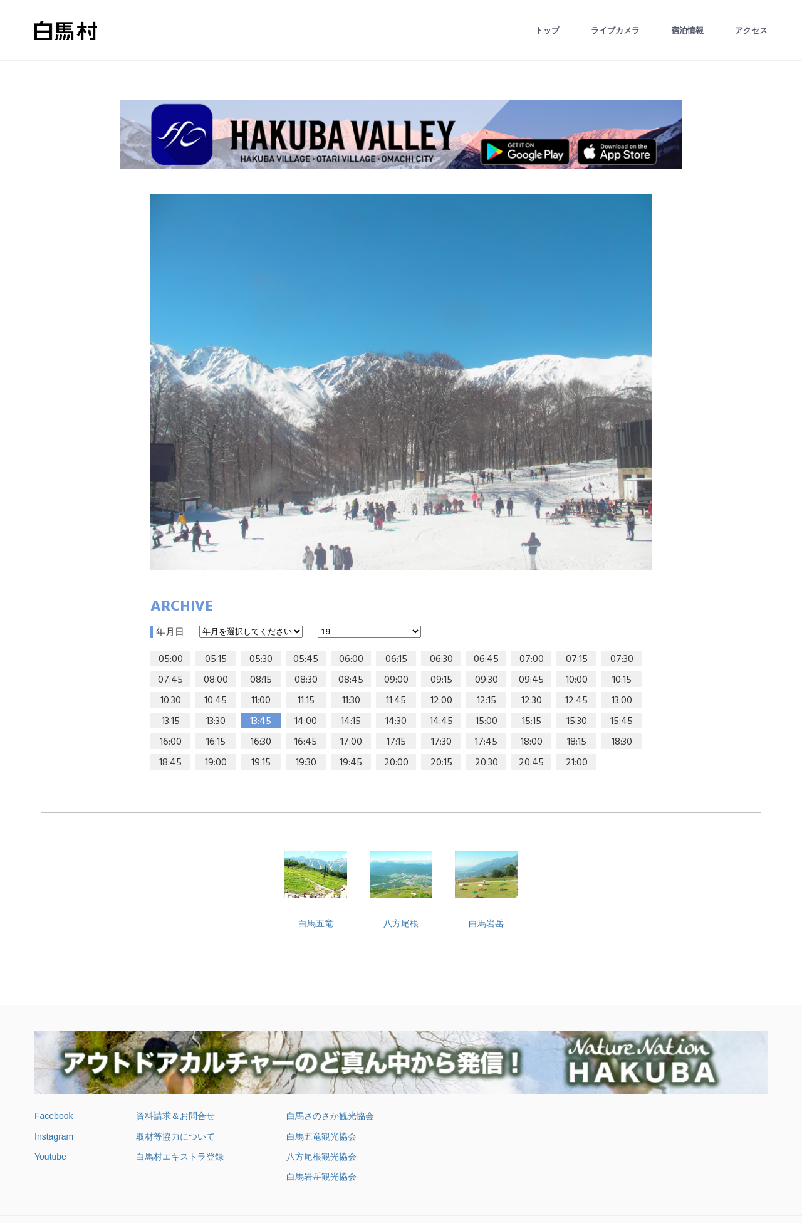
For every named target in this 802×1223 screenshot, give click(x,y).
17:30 (441, 742)
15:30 (576, 721)
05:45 (305, 659)
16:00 (171, 742)
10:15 (622, 680)
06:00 (351, 659)
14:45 (441, 721)
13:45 (260, 721)
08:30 (306, 680)
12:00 (441, 701)
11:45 (396, 701)
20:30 (486, 763)
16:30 (261, 742)
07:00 (531, 659)
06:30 (441, 659)
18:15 (576, 742)
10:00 (577, 680)
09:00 (396, 680)
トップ (547, 30)
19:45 (351, 763)
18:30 (622, 742)
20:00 (396, 763)
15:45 (621, 721)
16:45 (305, 742)
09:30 (486, 680)
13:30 (216, 721)
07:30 (621, 659)
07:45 (170, 680)
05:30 (261, 659)
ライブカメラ (615, 30)
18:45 (170, 763)
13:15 (171, 721)
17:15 (396, 742)
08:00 (216, 680)
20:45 (531, 763)
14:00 (305, 721)
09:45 (531, 680)
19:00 (216, 763)
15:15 (531, 721)
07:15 (577, 659)
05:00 (171, 659)
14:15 (351, 721)
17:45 (486, 742)
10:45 (215, 701)
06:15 (396, 659)
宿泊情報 (687, 30)
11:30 (351, 701)
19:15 (261, 763)
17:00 (351, 742)
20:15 (441, 763)
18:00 (532, 742)
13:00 (622, 701)
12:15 (486, 701)
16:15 (216, 742)
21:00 (577, 763)
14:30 (396, 721)
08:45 (350, 680)
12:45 (576, 701)
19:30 (306, 763)
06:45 (486, 659)
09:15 (441, 680)
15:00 (486, 721)
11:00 (261, 701)
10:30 (170, 701)
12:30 (531, 701)
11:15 (306, 701)
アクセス (751, 30)
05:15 (216, 659)
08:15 (261, 680)
